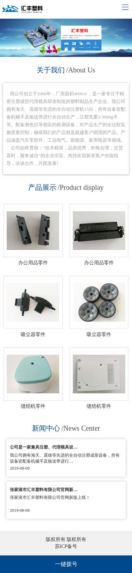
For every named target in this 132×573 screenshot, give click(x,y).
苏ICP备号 (66, 546)
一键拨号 (66, 564)
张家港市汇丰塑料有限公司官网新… (43, 489)
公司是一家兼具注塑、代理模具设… (43, 447)
